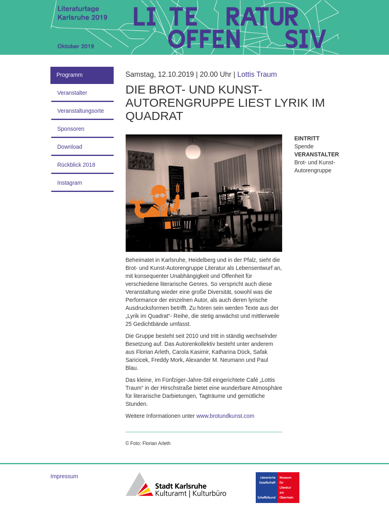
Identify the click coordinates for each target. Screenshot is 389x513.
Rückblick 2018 (76, 165)
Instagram (69, 183)
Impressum (64, 476)
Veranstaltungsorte (80, 111)
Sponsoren (70, 129)
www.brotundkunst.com (226, 416)
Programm (69, 75)
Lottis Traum (257, 74)
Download (69, 147)
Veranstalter (72, 93)
